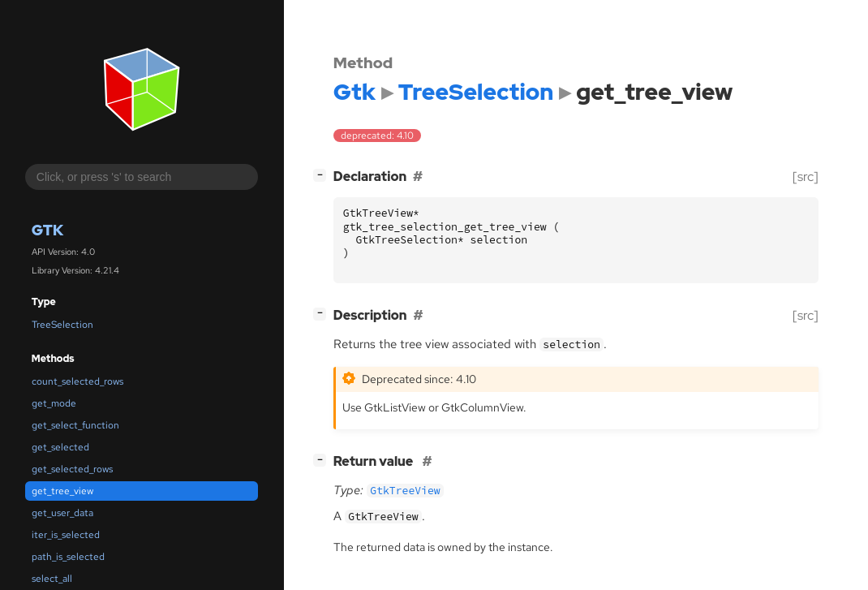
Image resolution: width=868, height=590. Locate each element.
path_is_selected (68, 556)
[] (323, 175)
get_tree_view (62, 490)
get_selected (60, 447)
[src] (806, 176)
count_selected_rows (77, 381)
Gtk (47, 230)
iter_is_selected (66, 534)
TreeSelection (62, 324)
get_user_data (62, 512)
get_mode (54, 403)
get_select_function (75, 425)
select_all (52, 578)
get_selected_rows (72, 469)
